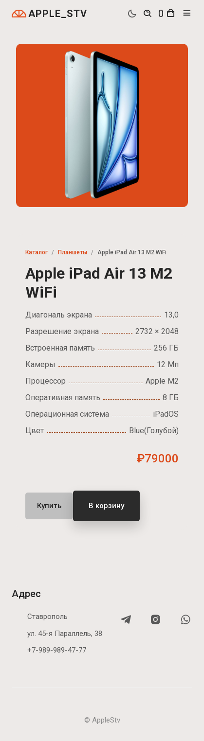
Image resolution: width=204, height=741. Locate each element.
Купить (49, 505)
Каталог (36, 252)
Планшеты (72, 252)
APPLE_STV (49, 13)
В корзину (106, 505)
